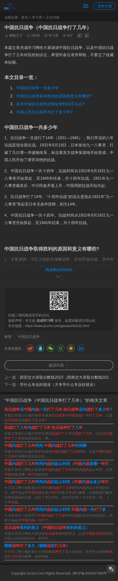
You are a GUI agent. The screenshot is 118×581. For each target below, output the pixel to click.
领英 (81, 348)
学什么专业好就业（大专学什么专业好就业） (58, 385)
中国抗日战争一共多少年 (37, 88)
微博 (30, 348)
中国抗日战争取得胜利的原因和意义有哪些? (54, 96)
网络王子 (16, 35)
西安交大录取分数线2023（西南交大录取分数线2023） (67, 377)
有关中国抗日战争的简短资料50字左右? (50, 104)
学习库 (37, 17)
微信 (50, 348)
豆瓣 (60, 348)
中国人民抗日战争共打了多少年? (44, 112)
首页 (24, 17)
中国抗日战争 (29, 337)
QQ (40, 348)
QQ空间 (70, 348)
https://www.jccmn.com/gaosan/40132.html (57, 326)
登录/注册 (104, 6)
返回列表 (56, 365)
